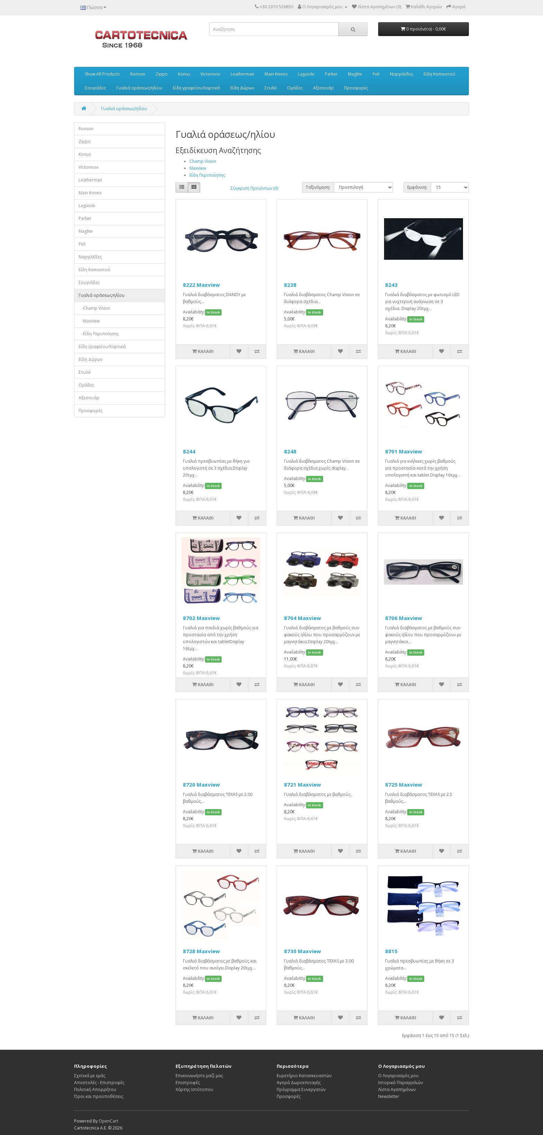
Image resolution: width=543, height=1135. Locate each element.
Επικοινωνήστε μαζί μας (199, 1076)
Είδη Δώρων (242, 88)
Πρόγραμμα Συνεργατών (301, 1089)
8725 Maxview (403, 784)
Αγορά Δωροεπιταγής (299, 1082)
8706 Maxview (403, 617)
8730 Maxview (302, 951)
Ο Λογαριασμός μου (398, 1076)
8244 (189, 451)
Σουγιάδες (95, 88)
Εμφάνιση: (417, 187)
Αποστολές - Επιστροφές (99, 1082)
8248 (290, 451)
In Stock (213, 312)
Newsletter (388, 1096)
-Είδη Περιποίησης (99, 334)
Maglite (355, 74)
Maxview (197, 168)
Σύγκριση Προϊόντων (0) (254, 188)
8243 (391, 284)
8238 (290, 284)
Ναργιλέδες (401, 74)
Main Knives (276, 74)
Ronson (137, 74)
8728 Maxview (201, 951)
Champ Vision (202, 161)
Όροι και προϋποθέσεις (98, 1096)
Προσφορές (356, 88)
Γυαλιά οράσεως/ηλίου (139, 88)
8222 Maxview (201, 284)
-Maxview (89, 321)
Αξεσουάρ (323, 88)
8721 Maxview (302, 784)
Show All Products (102, 74)
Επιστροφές (188, 1082)
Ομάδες (295, 88)
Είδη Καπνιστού (439, 74)
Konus (184, 74)
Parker (331, 74)
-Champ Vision (94, 308)
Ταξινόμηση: (318, 187)
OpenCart (108, 1121)
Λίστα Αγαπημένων (397, 1089)
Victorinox (210, 74)
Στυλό (271, 88)
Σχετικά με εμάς (89, 1076)
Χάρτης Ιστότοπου (194, 1089)
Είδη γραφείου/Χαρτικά (196, 88)
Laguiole (306, 74)
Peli (376, 74)
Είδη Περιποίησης (207, 175)
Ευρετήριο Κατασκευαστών (304, 1076)
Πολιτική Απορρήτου (95, 1089)
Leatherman (242, 74)
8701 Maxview (403, 451)
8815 (391, 951)
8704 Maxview (302, 617)
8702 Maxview (201, 617)
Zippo (161, 74)
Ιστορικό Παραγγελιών (400, 1082)
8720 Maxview (201, 784)
